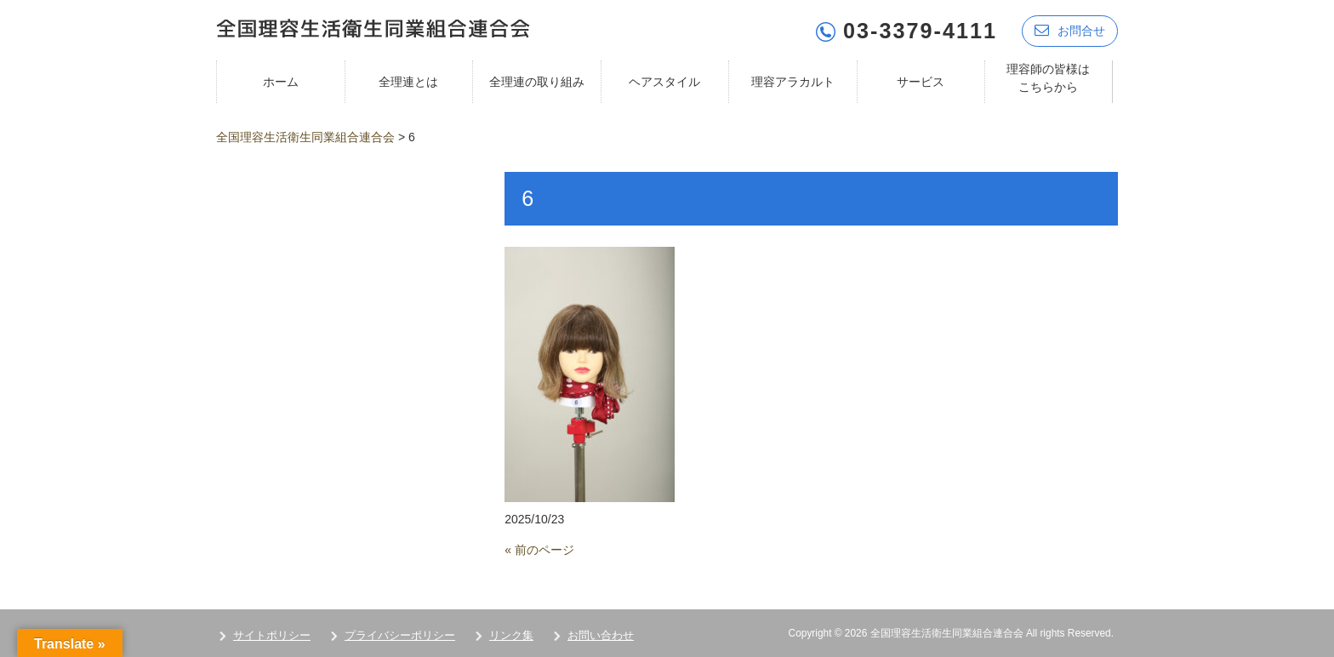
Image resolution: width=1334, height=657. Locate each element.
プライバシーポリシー (400, 632)
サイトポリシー (272, 632)
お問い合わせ (600, 632)
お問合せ (1070, 27)
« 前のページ (539, 547)
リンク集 (511, 632)
